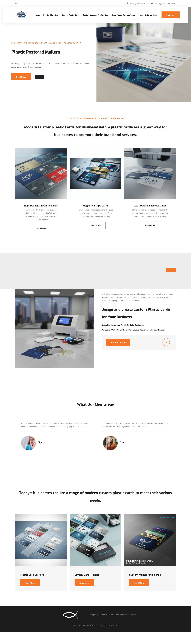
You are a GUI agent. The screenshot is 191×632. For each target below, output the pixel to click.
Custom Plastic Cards (70, 15)
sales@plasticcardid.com (165, 3)
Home (37, 15)
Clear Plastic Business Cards (123, 15)
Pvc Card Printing (50, 15)
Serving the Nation (137, 3)
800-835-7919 (85, 625)
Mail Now (170, 15)
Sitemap (132, 614)
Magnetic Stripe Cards (148, 15)
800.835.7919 (118, 342)
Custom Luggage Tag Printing (95, 15)
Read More (21, 77)
